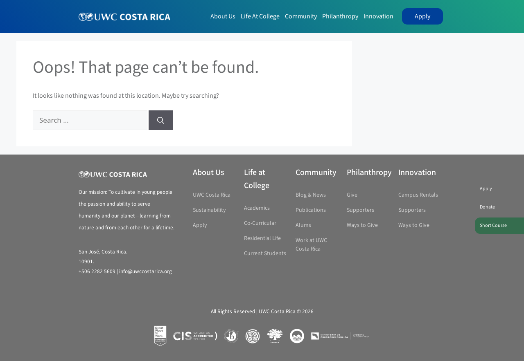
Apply (422, 16)
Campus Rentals (418, 195)
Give (352, 195)
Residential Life (262, 238)
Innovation (378, 16)
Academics (257, 208)
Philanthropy (340, 16)
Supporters (360, 210)
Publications (311, 210)
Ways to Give (362, 225)
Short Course (493, 225)
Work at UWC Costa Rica (311, 244)
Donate (487, 207)
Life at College (260, 16)
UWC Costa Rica (211, 195)
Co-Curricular (260, 223)
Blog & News (311, 195)
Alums (303, 225)
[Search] (161, 120)
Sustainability (209, 210)
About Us (222, 16)
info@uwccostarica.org (145, 271)
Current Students (265, 253)
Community (301, 16)
